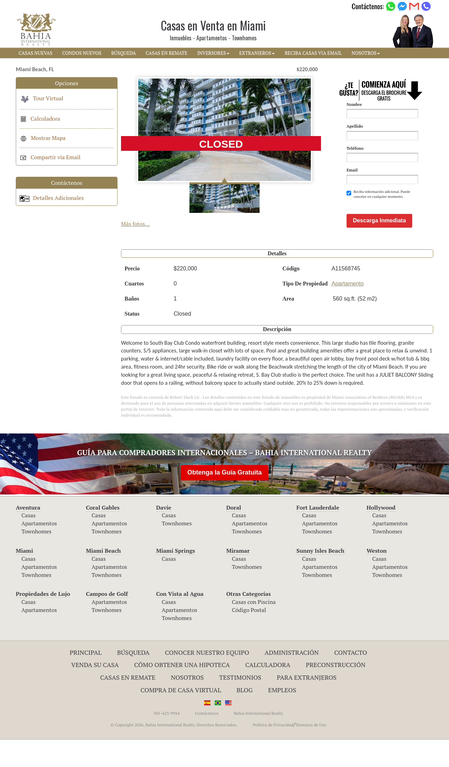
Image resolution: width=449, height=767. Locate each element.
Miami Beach (103, 578)
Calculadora (40, 118)
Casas (28, 542)
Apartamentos (39, 550)
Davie (163, 535)
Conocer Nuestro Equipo (207, 679)
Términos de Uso (310, 752)
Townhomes (36, 559)
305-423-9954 (167, 740)
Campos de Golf (107, 621)
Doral (233, 535)
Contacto (350, 679)
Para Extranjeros (307, 704)
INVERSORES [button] (213, 53)
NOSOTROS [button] (365, 53)
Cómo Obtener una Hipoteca (182, 692)
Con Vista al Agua (179, 621)
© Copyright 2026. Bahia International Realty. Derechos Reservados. (173, 752)
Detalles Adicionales (52, 198)
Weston (377, 578)
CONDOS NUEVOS (81, 53)
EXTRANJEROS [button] (257, 53)
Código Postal (249, 637)
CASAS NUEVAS (35, 53)
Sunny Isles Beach (320, 578)
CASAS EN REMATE (166, 53)
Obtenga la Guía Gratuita (224, 499)
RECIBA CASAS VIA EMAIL (313, 53)
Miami (24, 578)
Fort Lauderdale (317, 535)
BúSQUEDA (123, 53)
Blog (244, 717)
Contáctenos (207, 740)
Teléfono (355, 148)
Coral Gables (103, 535)
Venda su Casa (95, 692)
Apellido (355, 126)
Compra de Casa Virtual (181, 717)
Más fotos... (135, 224)
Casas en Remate (127, 704)
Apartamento (347, 311)
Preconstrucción (336, 692)
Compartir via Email (50, 157)
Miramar (238, 578)
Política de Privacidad (273, 752)
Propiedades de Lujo (43, 621)
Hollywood (381, 535)
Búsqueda (133, 679)
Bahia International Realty (258, 740)
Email (352, 170)
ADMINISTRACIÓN (291, 679)
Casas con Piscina (254, 629)
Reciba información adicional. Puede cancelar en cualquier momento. (378, 194)
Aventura (28, 535)
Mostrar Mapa (43, 138)
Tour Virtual (41, 98)
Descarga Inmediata (379, 248)
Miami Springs (175, 578)
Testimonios (240, 704)
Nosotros (187, 704)
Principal (86, 679)
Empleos (282, 717)
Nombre (354, 104)
